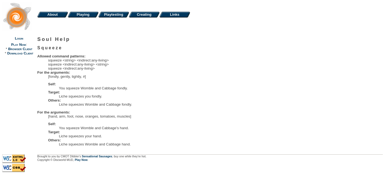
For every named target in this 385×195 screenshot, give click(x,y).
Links (174, 14)
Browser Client (20, 49)
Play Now (18, 45)
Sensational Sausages (97, 156)
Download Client (20, 53)
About (52, 14)
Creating (144, 14)
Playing (83, 14)
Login (19, 38)
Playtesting (113, 14)
